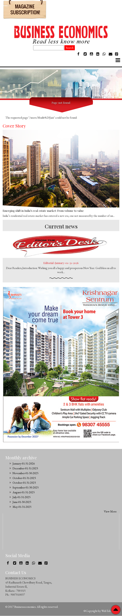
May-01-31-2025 (22, 507)
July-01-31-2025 (21, 497)
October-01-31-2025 (24, 478)
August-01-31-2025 (24, 492)
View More (110, 512)
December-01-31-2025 (25, 468)
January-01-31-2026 (24, 464)
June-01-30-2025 (22, 502)
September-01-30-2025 (26, 488)
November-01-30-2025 (25, 473)
